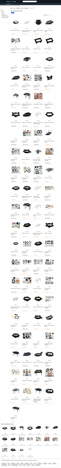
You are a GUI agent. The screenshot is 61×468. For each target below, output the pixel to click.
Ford (35, 463)
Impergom (54, 463)
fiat (31, 463)
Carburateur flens (2, 5)
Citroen (22, 463)
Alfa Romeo (3, 463)
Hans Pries (39, 463)
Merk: (12, 12)
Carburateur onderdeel (16, 5)
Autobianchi (13, 463)
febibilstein (26, 463)
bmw (17, 463)
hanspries (44, 463)
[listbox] (47, 15)
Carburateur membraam (9, 5)
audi (8, 463)
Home (2, 9)
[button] (8, 4)
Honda (50, 463)
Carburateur (4, 14)
